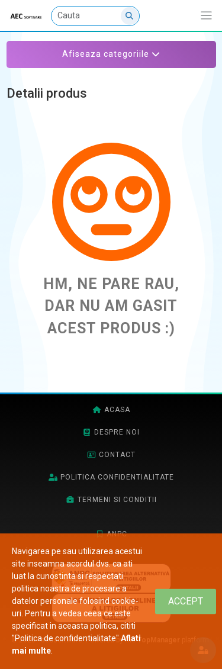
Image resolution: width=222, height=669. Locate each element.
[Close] (185, 601)
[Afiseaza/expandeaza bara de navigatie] (206, 15)
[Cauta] (95, 16)
